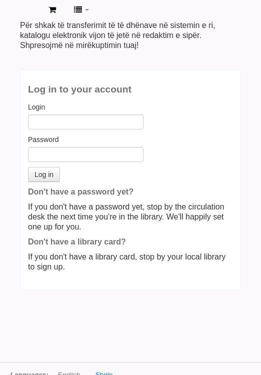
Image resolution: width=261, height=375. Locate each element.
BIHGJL (30, 10)
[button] (52, 10)
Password (43, 140)
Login (36, 107)
